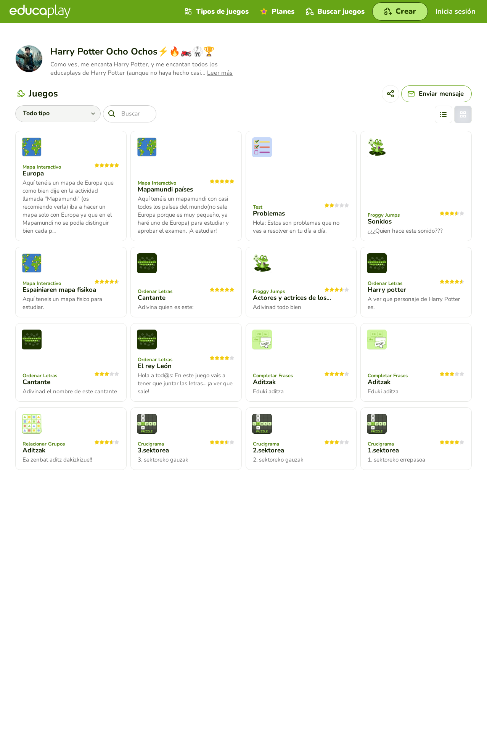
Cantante (152, 297)
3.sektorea (153, 450)
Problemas (269, 213)
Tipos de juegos (216, 11)
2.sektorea (268, 450)
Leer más (220, 73)
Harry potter (387, 289)
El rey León (155, 366)
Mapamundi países (165, 189)
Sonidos (380, 221)
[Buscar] (129, 113)
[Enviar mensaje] (436, 93)
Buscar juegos (334, 11)
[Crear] (400, 11)
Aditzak (264, 382)
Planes (276, 11)
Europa (33, 173)
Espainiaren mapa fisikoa (59, 289)
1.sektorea (383, 450)
